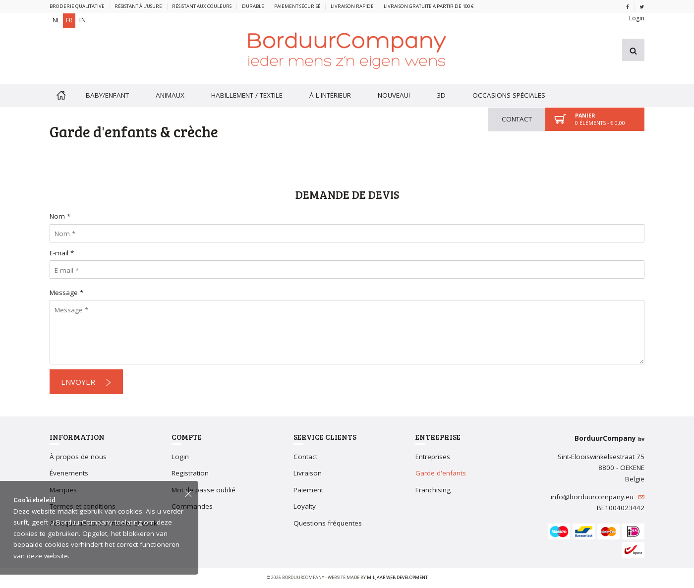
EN (82, 20)
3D (441, 95)
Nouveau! (394, 95)
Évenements (69, 473)
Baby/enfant (107, 95)
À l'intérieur (330, 95)
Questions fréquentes (327, 523)
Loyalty (304, 506)
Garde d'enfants (440, 473)
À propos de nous (78, 456)
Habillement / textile (247, 95)
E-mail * (62, 252)
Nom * (60, 216)
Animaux (170, 95)
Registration (190, 473)
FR (69, 20)
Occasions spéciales (508, 95)
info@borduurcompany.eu (598, 496)
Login (636, 18)
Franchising (433, 489)
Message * (66, 292)
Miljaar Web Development (397, 577)
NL (56, 20)
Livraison (307, 473)
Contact (517, 119)
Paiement (308, 489)
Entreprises (432, 456)
